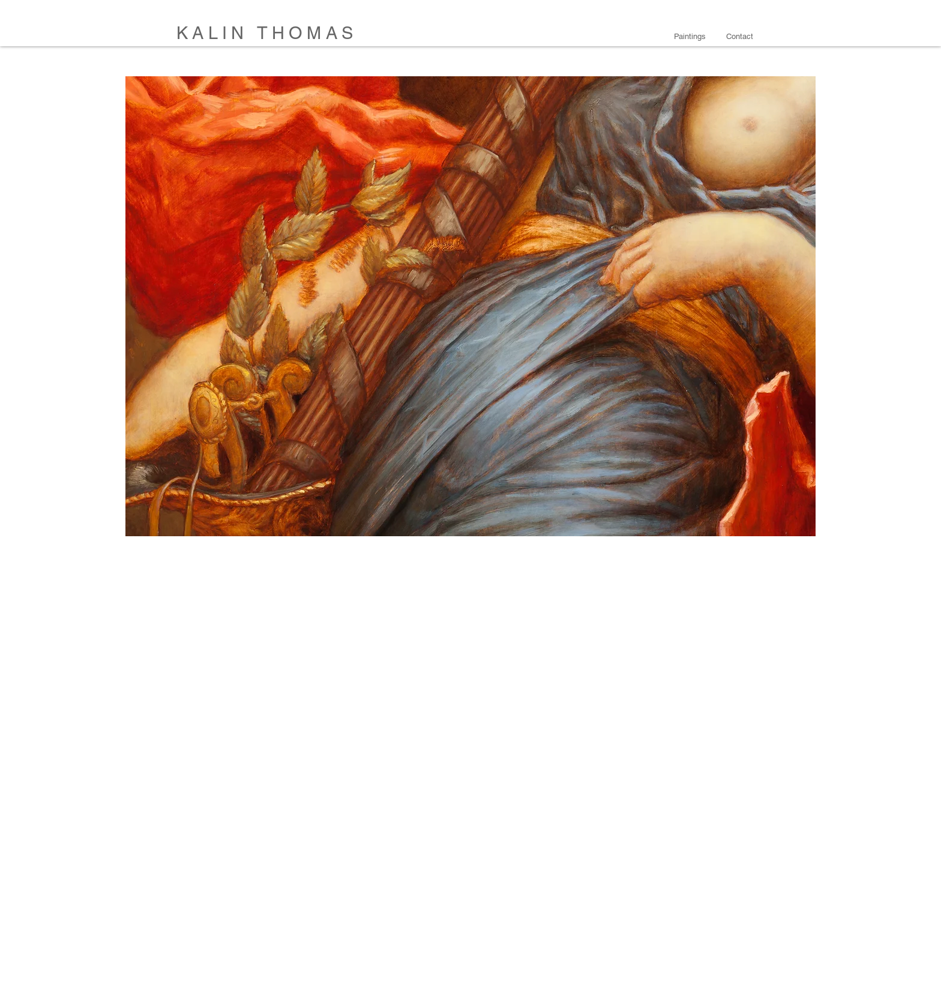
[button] (691, 37)
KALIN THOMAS (266, 33)
